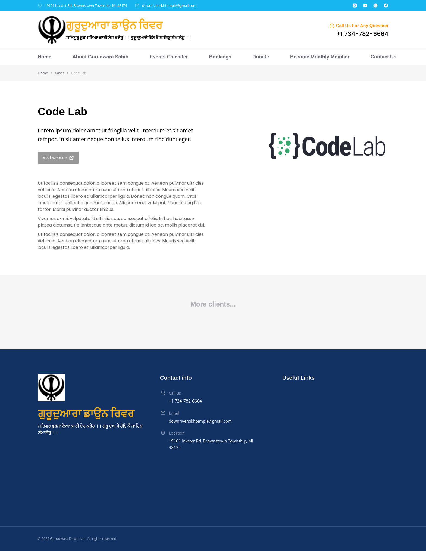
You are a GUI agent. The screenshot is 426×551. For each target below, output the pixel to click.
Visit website (58, 157)
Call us (175, 393)
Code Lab (78, 72)
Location (177, 433)
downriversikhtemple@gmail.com (169, 5)
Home (43, 72)
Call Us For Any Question (362, 25)
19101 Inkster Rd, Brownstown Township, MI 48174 (86, 5)
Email (174, 413)
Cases (59, 72)
